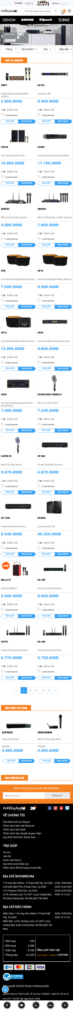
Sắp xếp (64, 50)
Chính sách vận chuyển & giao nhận (22, 833)
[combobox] (37, 11)
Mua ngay (26, 121)
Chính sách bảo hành (14, 829)
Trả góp (9, 121)
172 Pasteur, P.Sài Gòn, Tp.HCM (20, 890)
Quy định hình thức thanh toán (19, 837)
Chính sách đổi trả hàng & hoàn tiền (22, 867)
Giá (46, 50)
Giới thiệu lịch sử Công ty (16, 821)
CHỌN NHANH (9, 114)
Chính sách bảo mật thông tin (18, 825)
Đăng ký (57, 795)
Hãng (9, 50)
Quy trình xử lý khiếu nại (16, 863)
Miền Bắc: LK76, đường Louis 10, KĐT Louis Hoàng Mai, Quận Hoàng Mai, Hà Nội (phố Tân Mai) (27, 925)
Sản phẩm (27, 50)
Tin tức (7, 852)
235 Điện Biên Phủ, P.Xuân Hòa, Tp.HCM (24, 886)
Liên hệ (7, 856)
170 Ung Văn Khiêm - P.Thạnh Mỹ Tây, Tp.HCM (28, 882)
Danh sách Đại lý (12, 860)
